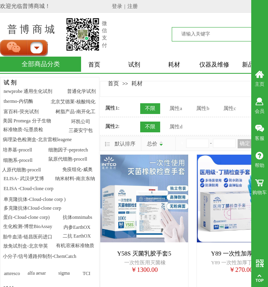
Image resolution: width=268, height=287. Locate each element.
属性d (176, 127)
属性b (202, 108)
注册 (132, 6)
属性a (175, 108)
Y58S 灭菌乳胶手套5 (144, 253)
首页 (94, 64)
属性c (229, 108)
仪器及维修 (214, 64)
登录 (117, 6)
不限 (150, 108)
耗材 (174, 64)
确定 (245, 143)
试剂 (134, 64)
